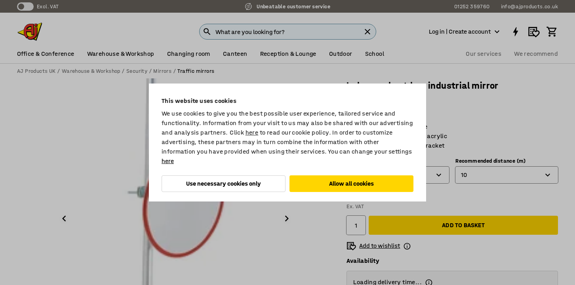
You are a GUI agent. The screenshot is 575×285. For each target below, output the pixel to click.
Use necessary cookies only (223, 183)
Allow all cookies (351, 183)
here (252, 132)
